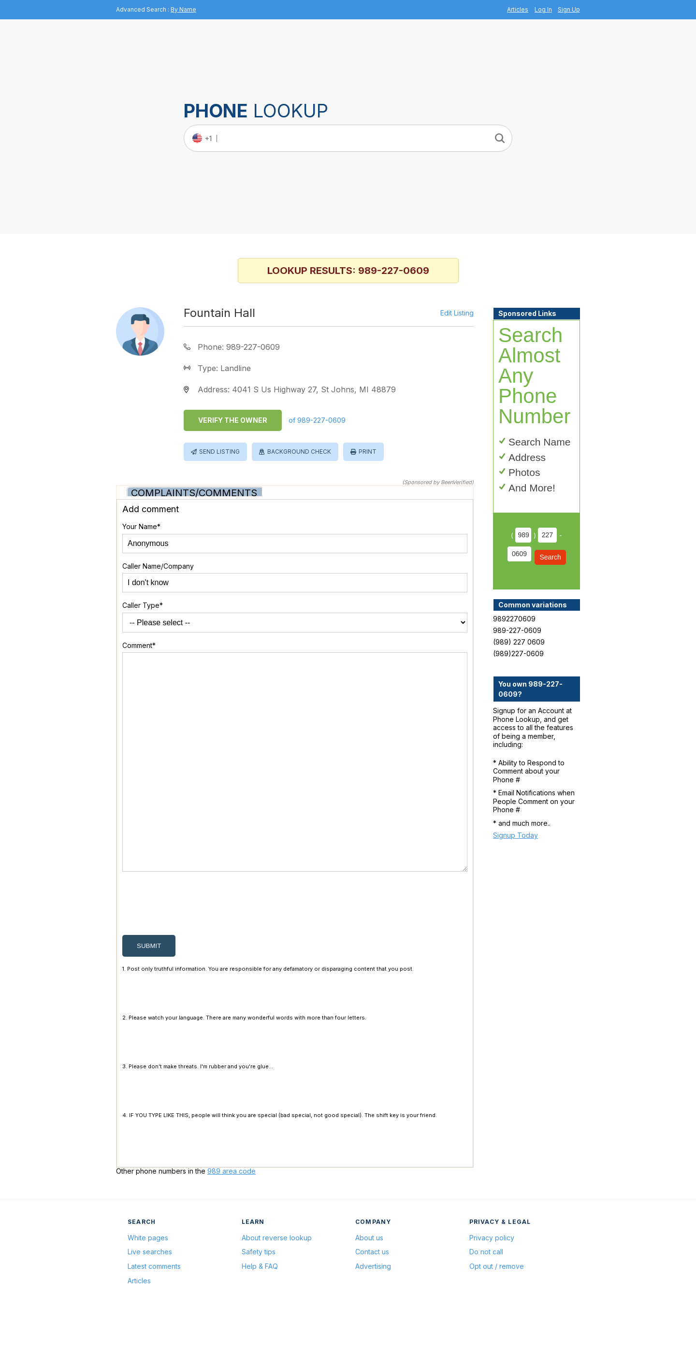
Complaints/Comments (194, 493)
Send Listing (219, 451)
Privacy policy (491, 1284)
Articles (517, 9)
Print (368, 451)
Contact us (372, 1298)
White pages (148, 1284)
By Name (183, 9)
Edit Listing (457, 313)
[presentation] (195, 952)
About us (369, 1284)
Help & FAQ (260, 1312)
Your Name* (141, 526)
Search (550, 557)
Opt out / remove (496, 1312)
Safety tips (259, 1298)
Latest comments (154, 1312)
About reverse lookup (277, 1284)
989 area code (231, 1217)
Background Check (299, 451)
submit (149, 992)
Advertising (373, 1312)
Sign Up (569, 9)
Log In (543, 9)
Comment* (139, 645)
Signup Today (515, 835)
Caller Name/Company (158, 566)
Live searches (150, 1298)
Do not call (486, 1298)
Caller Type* (142, 605)
